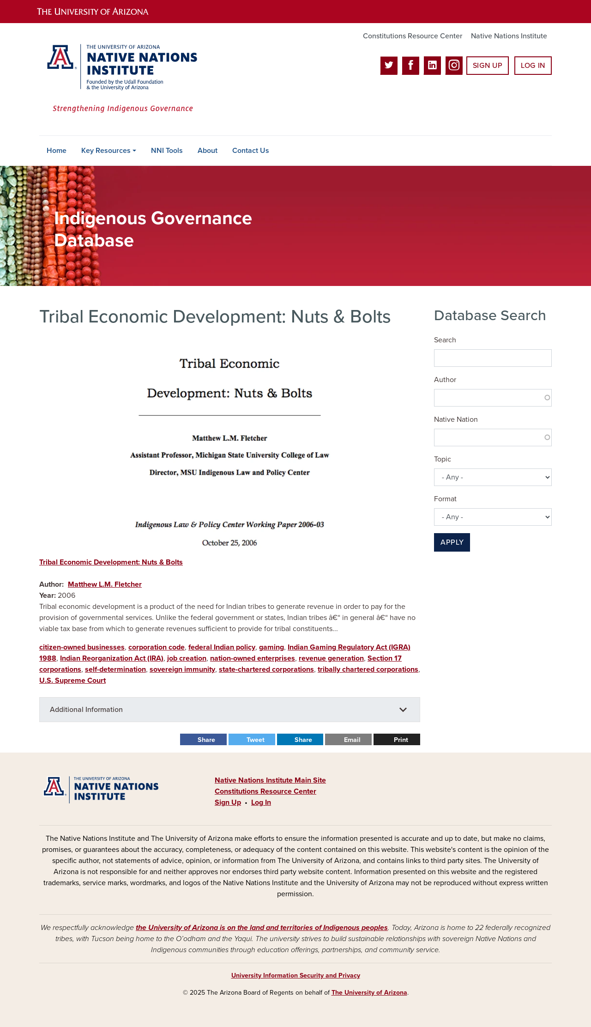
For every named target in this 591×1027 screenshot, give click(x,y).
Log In (533, 65)
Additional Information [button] (86, 709)
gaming (271, 647)
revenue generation (331, 658)
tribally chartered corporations (368, 669)
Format (445, 499)
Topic (442, 459)
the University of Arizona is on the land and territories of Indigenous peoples (262, 927)
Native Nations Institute (509, 36)
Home (56, 150)
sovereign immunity (182, 669)
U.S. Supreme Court (72, 680)
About (207, 150)
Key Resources (106, 150)
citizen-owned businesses (82, 647)
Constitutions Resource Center (412, 36)
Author (445, 379)
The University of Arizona (369, 993)
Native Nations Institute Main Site (270, 780)
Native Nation (456, 419)
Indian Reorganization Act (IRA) (111, 658)
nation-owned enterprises (252, 658)
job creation (186, 658)
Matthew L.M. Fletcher (105, 584)
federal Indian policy (221, 647)
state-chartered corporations (266, 669)
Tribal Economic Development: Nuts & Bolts (111, 562)
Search (445, 340)
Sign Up (487, 65)
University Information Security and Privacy (295, 975)
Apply (452, 542)
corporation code (156, 647)
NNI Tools (167, 150)
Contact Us (250, 150)
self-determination (115, 669)
